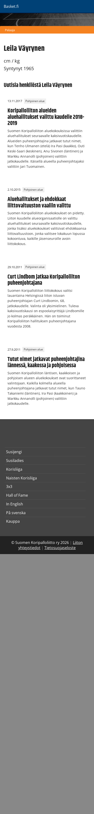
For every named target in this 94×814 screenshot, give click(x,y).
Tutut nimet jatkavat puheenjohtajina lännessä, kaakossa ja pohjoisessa (46, 362)
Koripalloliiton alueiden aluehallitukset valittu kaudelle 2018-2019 (46, 117)
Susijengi (14, 451)
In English (14, 504)
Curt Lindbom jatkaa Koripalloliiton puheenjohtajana (44, 280)
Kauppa (13, 521)
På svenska (16, 512)
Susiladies (15, 460)
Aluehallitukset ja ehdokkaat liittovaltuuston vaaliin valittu (39, 202)
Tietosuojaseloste (60, 547)
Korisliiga (14, 469)
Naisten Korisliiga (21, 478)
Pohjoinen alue (35, 101)
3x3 (9, 486)
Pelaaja (10, 30)
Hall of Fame (17, 495)
